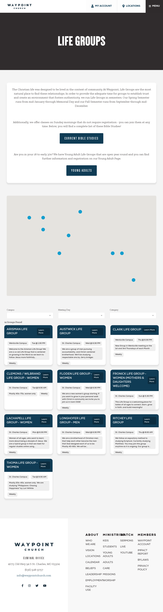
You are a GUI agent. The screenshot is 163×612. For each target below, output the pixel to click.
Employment (94, 580)
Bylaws (143, 560)
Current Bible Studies (81, 138)
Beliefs (90, 568)
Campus (10, 309)
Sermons (126, 541)
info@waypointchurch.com (34, 575)
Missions (109, 574)
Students (110, 547)
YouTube (126, 553)
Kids (106, 541)
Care (106, 568)
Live (123, 547)
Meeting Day (64, 309)
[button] (69, 235)
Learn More (41, 331)
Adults (108, 562)
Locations (92, 556)
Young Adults (81, 170)
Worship (109, 580)
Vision (89, 550)
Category (114, 309)
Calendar (92, 562)
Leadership (93, 574)
